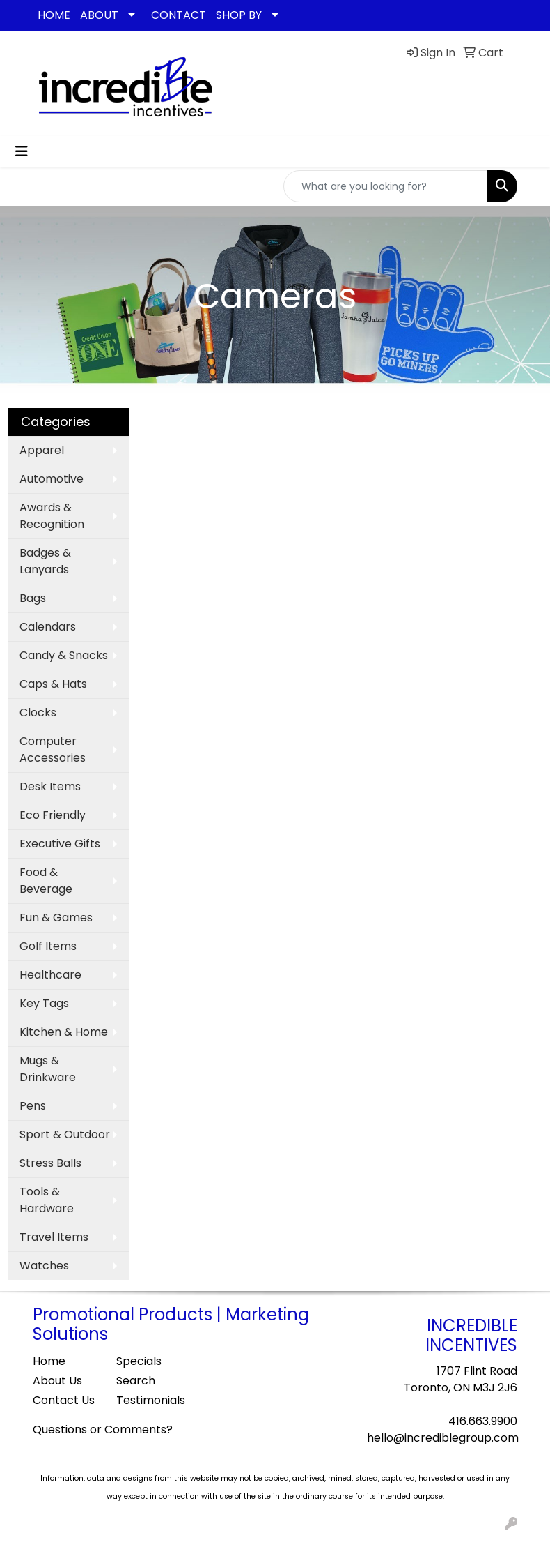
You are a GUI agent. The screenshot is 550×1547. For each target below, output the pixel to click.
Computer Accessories (52, 749)
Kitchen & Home (63, 1032)
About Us (57, 1381)
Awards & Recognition (51, 515)
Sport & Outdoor (64, 1134)
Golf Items (48, 946)
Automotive (51, 479)
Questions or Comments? (103, 1429)
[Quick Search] (385, 186)
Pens (32, 1106)
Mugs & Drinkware (47, 1068)
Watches (44, 1266)
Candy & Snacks (63, 655)
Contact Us (64, 1400)
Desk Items (50, 786)
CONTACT (178, 15)
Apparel (41, 450)
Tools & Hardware (46, 1200)
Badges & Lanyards (45, 561)
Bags (32, 598)
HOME (54, 15)
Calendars (47, 627)
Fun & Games (56, 918)
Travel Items (53, 1237)
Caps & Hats (53, 684)
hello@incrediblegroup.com (443, 1438)
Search (135, 1381)
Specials (139, 1361)
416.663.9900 (482, 1421)
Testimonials (149, 1400)
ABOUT (99, 15)
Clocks (37, 712)
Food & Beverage (45, 880)
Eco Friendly (52, 815)
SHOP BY (239, 15)
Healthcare (50, 975)
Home (49, 1361)
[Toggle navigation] (21, 151)
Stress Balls (50, 1163)
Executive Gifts (59, 844)
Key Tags (44, 1003)
